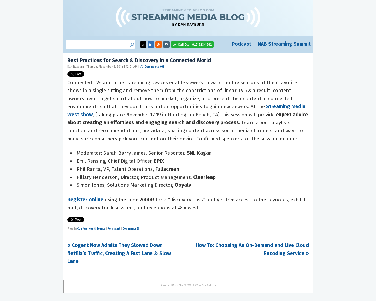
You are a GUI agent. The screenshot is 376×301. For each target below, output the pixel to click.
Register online (85, 200)
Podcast (241, 44)
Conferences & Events (91, 228)
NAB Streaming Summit (284, 44)
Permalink (113, 228)
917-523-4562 (195, 44)
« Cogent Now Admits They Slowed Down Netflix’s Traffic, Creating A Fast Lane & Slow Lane (119, 253)
